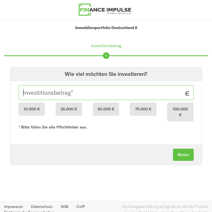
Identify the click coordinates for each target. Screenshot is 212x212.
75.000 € (143, 109)
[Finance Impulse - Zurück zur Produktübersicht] (105, 9)
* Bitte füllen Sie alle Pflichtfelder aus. (53, 127)
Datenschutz (41, 206)
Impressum (13, 206)
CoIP (81, 206)
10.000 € (32, 109)
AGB (64, 206)
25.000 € (69, 109)
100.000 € (180, 112)
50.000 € (106, 109)
